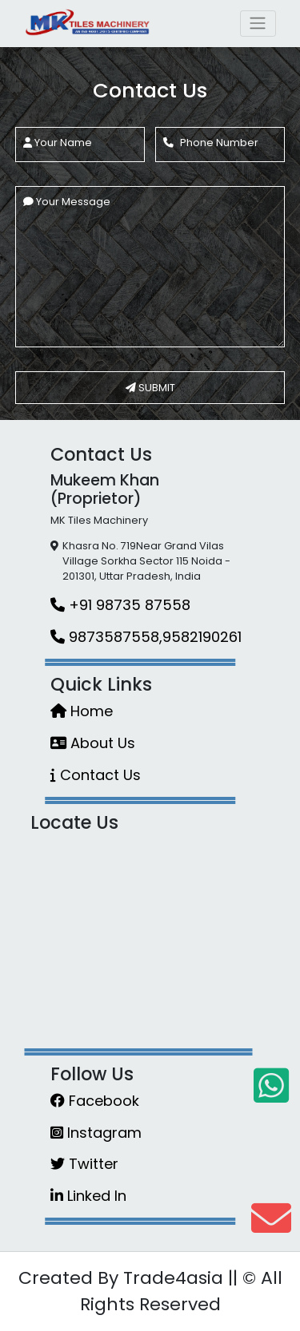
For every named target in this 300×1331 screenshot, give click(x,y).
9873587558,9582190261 (146, 637)
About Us (92, 743)
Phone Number (210, 142)
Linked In (88, 1196)
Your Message (66, 201)
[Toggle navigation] (258, 23)
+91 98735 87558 (120, 605)
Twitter (84, 1164)
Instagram (96, 1133)
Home (81, 711)
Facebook (94, 1101)
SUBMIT (150, 387)
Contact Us (95, 775)
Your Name (57, 142)
